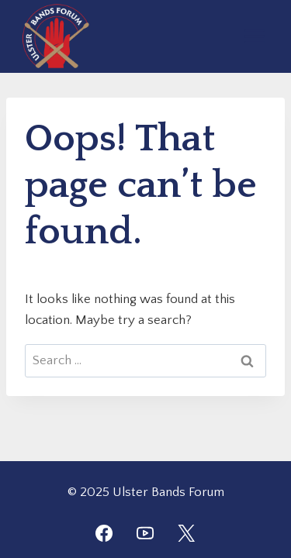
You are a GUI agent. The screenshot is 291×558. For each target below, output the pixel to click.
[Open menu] (254, 36)
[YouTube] (145, 533)
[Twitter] (186, 533)
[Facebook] (104, 533)
